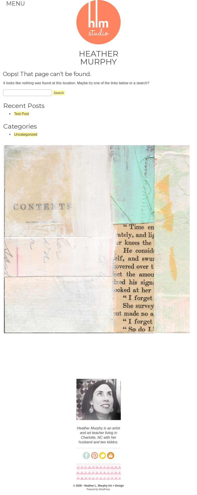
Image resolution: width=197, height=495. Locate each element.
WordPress (104, 489)
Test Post (21, 114)
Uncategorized (25, 134)
